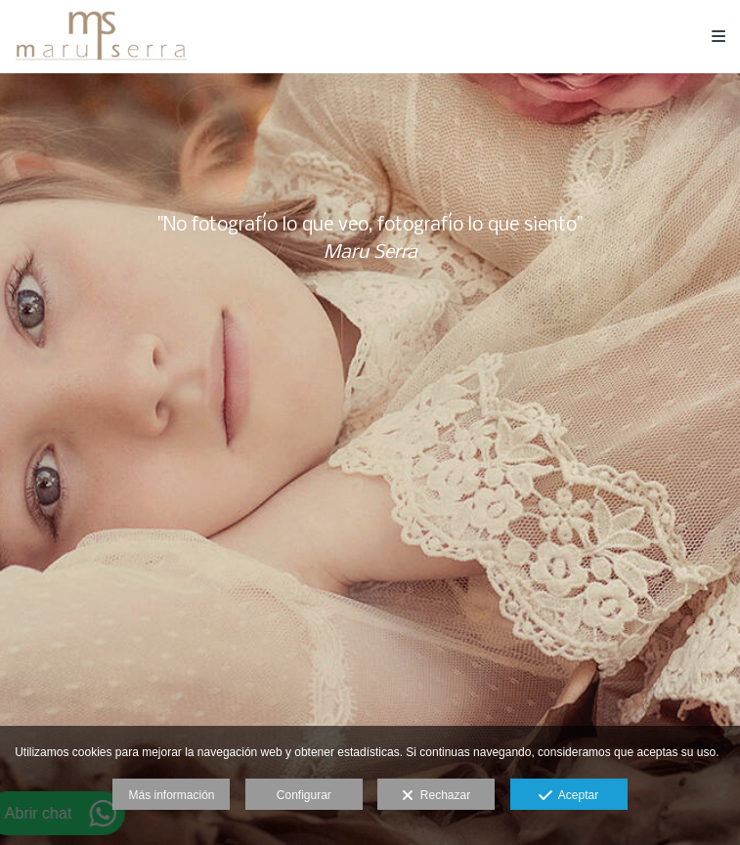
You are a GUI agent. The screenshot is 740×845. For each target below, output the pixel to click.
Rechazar (436, 796)
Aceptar (568, 796)
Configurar (304, 795)
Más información (171, 795)
